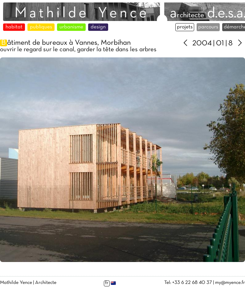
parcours (208, 27)
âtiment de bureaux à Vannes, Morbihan (65, 42)
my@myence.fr (230, 283)
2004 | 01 (208, 43)
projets (185, 27)
